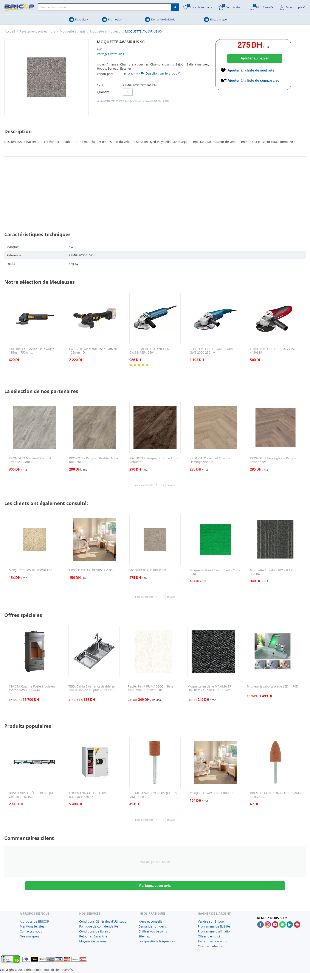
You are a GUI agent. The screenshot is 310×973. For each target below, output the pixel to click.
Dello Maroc (131, 74)
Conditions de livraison (95, 931)
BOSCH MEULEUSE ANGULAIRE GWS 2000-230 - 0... (212, 351)
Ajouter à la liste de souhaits (251, 70)
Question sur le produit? (161, 73)
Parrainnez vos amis (212, 941)
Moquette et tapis (72, 31)
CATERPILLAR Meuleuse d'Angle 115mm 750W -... (31, 351)
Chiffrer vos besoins (152, 931)
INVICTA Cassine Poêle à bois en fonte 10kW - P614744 (32, 688)
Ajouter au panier (255, 58)
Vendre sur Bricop (211, 921)
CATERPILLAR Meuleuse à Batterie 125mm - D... (93, 351)
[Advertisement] (155, 190)
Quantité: (103, 92)
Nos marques (29, 936)
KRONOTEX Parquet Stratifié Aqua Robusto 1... (93, 460)
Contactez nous (31, 931)
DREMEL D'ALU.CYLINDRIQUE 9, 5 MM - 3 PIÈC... (153, 795)
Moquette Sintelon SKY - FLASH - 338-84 (273, 572)
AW (99, 49)
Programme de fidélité (214, 926)
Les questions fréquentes (156, 941)
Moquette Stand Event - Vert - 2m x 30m (215, 572)
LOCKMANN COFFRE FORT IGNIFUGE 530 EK (88, 795)
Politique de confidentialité (98, 926)
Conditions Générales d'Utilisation (103, 921)
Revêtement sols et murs (37, 31)
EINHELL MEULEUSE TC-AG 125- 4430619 (272, 351)
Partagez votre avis (110, 54)
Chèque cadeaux (210, 946)
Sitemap (144, 936)
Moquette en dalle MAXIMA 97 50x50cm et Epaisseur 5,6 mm (209, 688)
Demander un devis (152, 926)
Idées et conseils (150, 921)
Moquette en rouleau (105, 31)
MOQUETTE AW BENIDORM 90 (91, 570)
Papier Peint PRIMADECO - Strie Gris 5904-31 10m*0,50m (150, 688)
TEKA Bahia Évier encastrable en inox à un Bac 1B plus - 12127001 (92, 688)
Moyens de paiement (94, 941)
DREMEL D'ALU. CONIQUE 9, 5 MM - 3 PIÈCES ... (275, 795)
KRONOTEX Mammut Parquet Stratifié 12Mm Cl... (30, 460)
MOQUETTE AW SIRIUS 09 (147, 570)
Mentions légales (32, 926)
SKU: (100, 85)
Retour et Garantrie (93, 936)
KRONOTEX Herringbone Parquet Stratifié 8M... (274, 460)
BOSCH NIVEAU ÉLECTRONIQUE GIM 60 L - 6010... (31, 795)
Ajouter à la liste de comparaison (255, 80)
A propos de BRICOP (34, 921)
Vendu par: (105, 74)
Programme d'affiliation (215, 931)
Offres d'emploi (209, 936)
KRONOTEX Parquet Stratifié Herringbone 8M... (210, 460)
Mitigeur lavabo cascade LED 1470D (272, 686)
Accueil (10, 31)
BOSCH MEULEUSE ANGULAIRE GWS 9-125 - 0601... (151, 351)
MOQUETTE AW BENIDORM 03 (30, 570)
